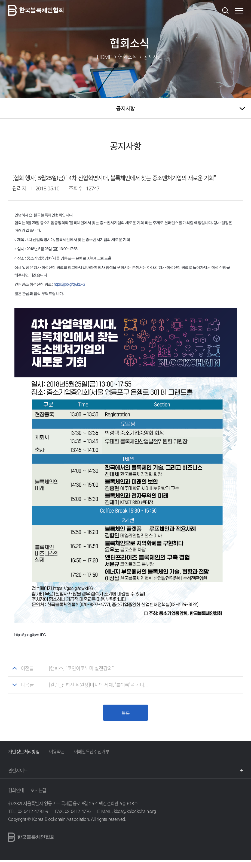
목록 (125, 714)
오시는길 (38, 792)
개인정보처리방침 (23, 754)
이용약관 (57, 754)
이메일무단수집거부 (91, 754)
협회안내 (16, 792)
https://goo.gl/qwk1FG (69, 284)
